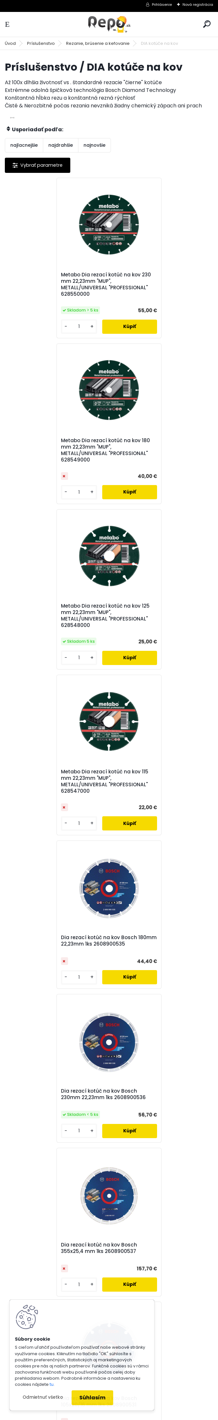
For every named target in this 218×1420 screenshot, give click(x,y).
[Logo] (109, 24)
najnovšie (94, 145)
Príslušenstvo (41, 43)
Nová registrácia (198, 4)
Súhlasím (92, 1397)
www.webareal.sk (135, 1414)
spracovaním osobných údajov (113, 1100)
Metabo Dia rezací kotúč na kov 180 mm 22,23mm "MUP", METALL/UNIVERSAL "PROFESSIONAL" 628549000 (160, 284)
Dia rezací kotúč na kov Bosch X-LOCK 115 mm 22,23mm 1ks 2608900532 (53, 920)
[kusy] (28, 326)
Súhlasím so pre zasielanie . (131, 1100)
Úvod (10, 43)
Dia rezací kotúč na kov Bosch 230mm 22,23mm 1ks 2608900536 (158, 609)
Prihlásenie (162, 4)
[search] (207, 24)
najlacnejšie (24, 145)
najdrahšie (60, 145)
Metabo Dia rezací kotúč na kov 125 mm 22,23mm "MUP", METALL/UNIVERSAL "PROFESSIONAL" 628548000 (56, 450)
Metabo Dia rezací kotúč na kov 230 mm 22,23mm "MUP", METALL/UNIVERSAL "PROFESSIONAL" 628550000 (57, 284)
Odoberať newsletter (46, 1065)
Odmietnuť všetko (43, 1397)
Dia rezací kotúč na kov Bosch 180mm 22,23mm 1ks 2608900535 (54, 609)
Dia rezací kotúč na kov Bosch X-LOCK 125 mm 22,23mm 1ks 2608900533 (157, 920)
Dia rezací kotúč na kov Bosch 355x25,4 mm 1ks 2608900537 (50, 763)
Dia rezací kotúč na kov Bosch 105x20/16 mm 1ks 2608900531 (154, 763)
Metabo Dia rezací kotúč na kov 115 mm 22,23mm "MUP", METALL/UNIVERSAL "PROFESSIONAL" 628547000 (159, 450)
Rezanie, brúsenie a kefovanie (98, 43)
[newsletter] (189, 1084)
